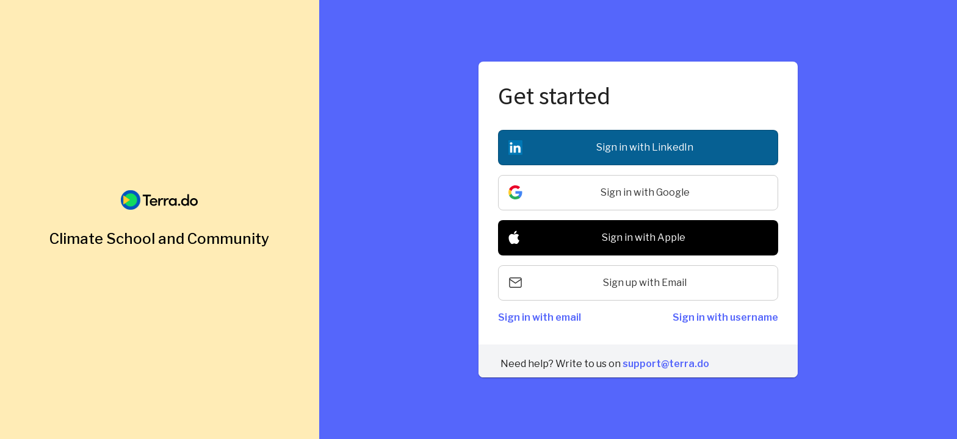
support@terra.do (666, 363)
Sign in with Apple (643, 237)
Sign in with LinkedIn (644, 147)
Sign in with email (539, 317)
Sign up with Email (645, 282)
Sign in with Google (645, 192)
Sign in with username (725, 317)
